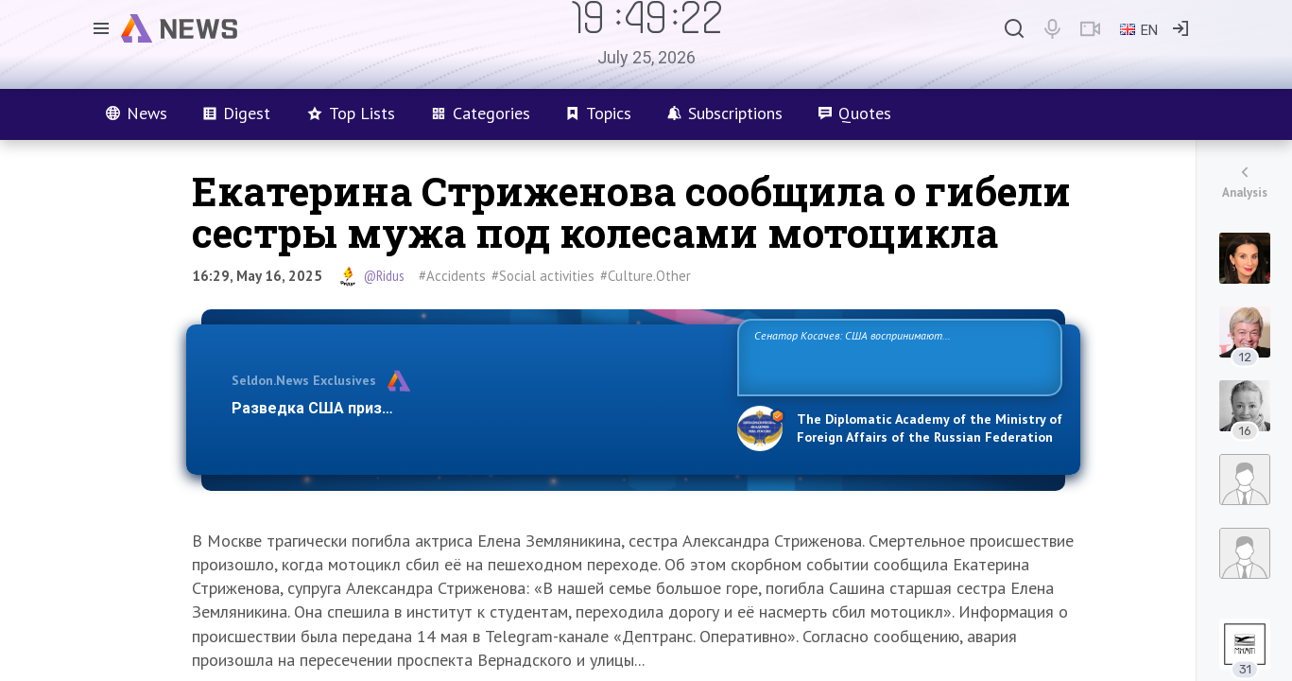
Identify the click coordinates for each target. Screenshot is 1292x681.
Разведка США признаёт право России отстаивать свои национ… (474, 408)
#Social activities (542, 276)
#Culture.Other (645, 276)
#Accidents (452, 276)
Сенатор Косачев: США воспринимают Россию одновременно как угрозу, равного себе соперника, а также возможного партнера (897, 356)
